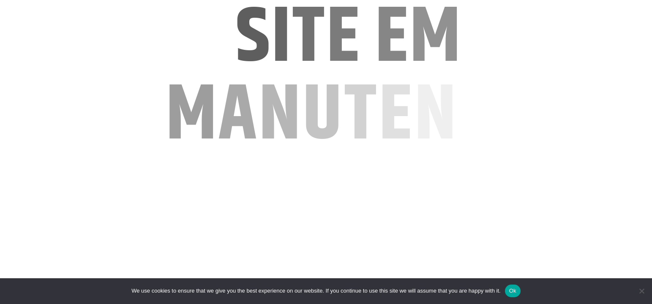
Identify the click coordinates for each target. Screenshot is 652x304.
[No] (641, 291)
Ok (512, 291)
